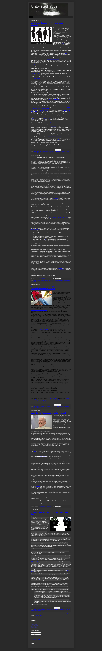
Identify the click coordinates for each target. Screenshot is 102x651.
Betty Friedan (46, 151)
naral (61, 280)
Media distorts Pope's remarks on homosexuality (49, 413)
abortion (35, 151)
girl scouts (53, 151)
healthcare (44, 406)
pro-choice (47, 152)
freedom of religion (55, 609)
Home (31, 17)
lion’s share (62, 269)
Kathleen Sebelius (51, 280)
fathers (50, 609)
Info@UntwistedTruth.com (35, 639)
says (37, 242)
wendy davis (34, 281)
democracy (45, 609)
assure (46, 239)
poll (38, 176)
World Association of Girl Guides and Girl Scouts (58, 217)
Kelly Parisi (67, 151)
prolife (65, 609)
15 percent (60, 268)
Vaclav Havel (42, 610)
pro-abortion (43, 152)
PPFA (51, 406)
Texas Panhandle (38, 407)
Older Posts (69, 613)
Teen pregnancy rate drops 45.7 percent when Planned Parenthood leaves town (48, 288)
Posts (33, 632)
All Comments (34, 634)
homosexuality (62, 151)
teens (34, 407)
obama (59, 609)
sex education (58, 406)
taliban (36, 610)
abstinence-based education (38, 406)
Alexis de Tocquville (40, 609)
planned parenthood (34, 152)
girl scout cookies (42, 280)
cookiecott (50, 151)
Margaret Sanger (57, 280)
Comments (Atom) (39, 615)
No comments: (49, 278)
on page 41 (55, 198)
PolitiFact (39, 152)
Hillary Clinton (58, 151)
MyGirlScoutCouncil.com (42, 197)
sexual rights (62, 406)
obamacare (48, 406)
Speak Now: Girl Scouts (35, 229)
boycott (38, 280)
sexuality (53, 152)
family (48, 609)
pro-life (50, 152)
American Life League (40, 151)
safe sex (54, 406)
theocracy (38, 610)
